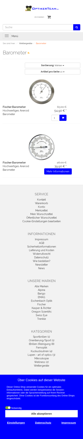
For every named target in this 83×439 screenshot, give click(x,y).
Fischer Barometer (14, 107)
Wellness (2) (41, 362)
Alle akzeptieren (41, 413)
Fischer (41, 304)
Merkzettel (41, 210)
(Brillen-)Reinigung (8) (41, 344)
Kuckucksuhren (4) (41, 351)
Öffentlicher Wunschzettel (41, 217)
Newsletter (41, 264)
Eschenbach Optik (41, 300)
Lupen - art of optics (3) (41, 354)
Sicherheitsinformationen (41, 246)
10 (53, 71)
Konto (41, 206)
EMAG (41, 297)
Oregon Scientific (42, 311)
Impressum (41, 239)
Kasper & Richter (41, 308)
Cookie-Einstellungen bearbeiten (41, 221)
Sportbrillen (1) (41, 336)
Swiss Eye (41, 315)
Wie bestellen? (41, 261)
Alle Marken (41, 286)
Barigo (41, 293)
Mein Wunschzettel (41, 214)
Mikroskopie (41, 358)
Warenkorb (41, 203)
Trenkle (41, 318)
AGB (41, 243)
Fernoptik (41, 347)
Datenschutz (41, 257)
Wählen (52, 65)
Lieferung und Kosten (41, 250)
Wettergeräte (41, 365)
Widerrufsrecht (41, 253)
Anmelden (39, 17)
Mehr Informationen (58, 171)
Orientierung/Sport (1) (41, 340)
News (41, 268)
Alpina (41, 290)
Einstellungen (16, 422)
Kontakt (41, 199)
